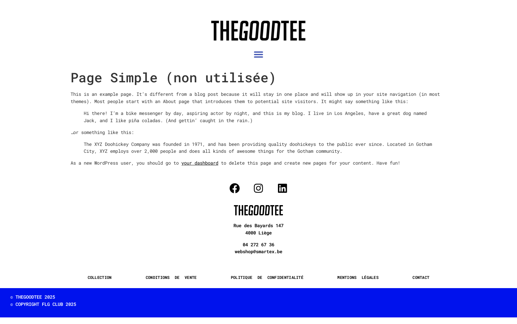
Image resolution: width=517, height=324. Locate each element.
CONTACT (420, 277)
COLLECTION (100, 277)
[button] (258, 54)
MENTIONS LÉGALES (358, 277)
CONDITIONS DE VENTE (171, 277)
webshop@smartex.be (258, 251)
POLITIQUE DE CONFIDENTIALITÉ (267, 277)
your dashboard (199, 163)
